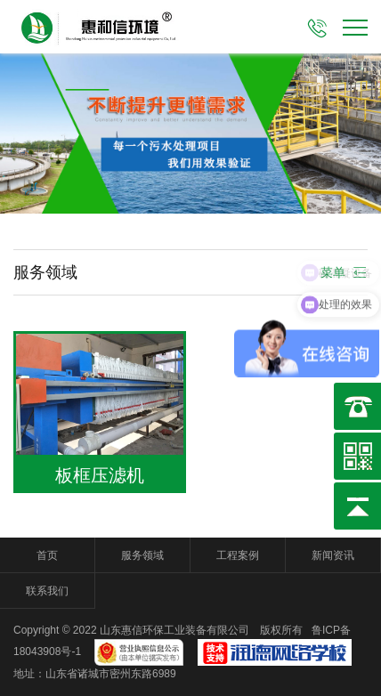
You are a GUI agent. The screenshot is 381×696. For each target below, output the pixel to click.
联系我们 (47, 591)
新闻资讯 (333, 555)
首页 (47, 555)
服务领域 (142, 555)
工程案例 (237, 555)
